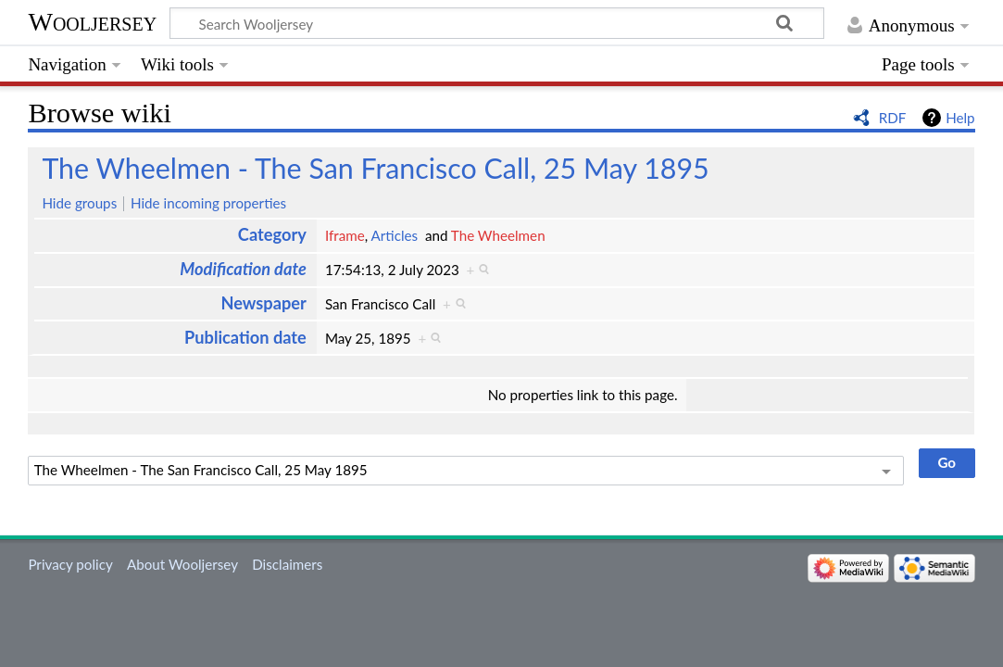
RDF (893, 117)
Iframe (345, 235)
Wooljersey (92, 21)
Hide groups (79, 203)
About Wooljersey (182, 564)
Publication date (245, 337)
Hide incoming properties (208, 203)
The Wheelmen (498, 235)
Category (272, 234)
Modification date (243, 268)
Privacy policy (70, 564)
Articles (395, 235)
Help (960, 117)
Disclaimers (287, 564)
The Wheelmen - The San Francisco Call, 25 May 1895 (375, 167)
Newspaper (263, 303)
